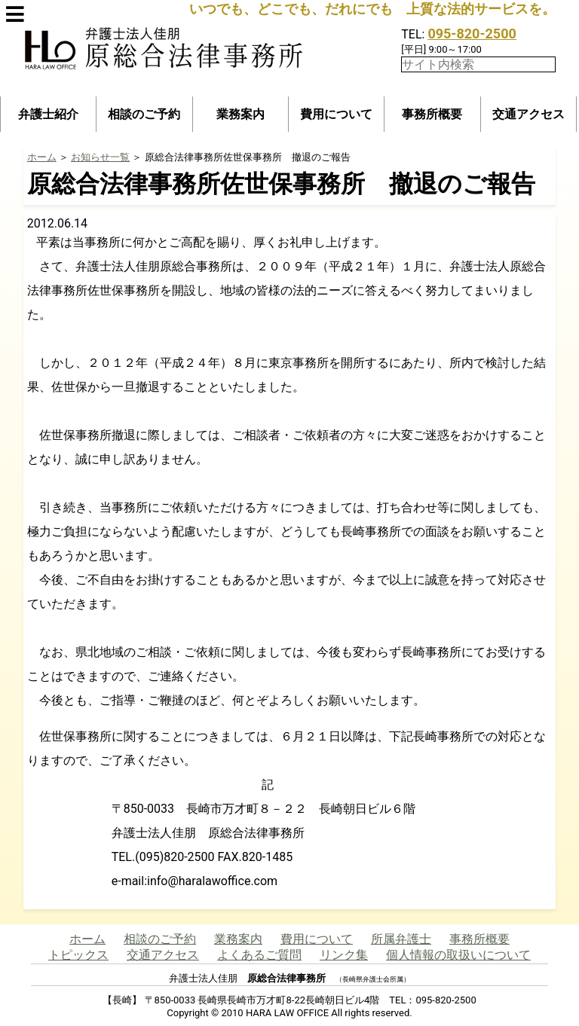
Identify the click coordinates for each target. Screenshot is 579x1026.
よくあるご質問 (259, 955)
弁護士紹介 (48, 114)
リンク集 (344, 955)
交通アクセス (528, 114)
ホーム (42, 157)
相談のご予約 (144, 114)
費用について (336, 114)
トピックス (78, 955)
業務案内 (240, 114)
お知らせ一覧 (100, 157)
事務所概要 (432, 114)
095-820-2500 (471, 33)
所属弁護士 (401, 939)
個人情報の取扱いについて (458, 955)
